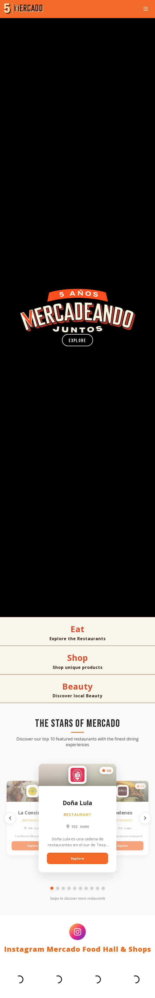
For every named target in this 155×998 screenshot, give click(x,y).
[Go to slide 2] (57, 888)
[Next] (145, 818)
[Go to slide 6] (80, 888)
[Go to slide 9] (97, 888)
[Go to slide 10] (103, 888)
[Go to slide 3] (63, 888)
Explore (77, 340)
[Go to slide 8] (91, 888)
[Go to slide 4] (69, 888)
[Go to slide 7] (86, 888)
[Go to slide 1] (51, 888)
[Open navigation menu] (145, 9)
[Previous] (10, 818)
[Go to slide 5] (74, 888)
